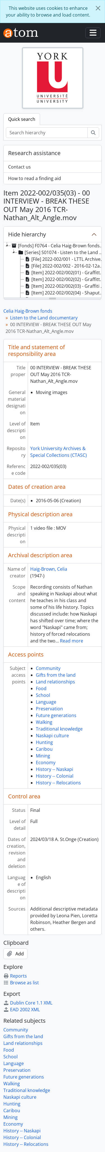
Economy (45, 762)
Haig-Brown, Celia (48, 569)
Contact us (19, 167)
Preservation (49, 709)
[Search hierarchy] (47, 132)
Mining (43, 756)
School (43, 695)
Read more (71, 641)
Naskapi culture (52, 735)
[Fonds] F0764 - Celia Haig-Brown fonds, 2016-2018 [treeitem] (58, 245)
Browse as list (21, 983)
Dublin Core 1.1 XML (27, 1003)
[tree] (52, 270)
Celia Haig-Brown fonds (27, 311)
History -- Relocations (58, 783)
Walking (44, 722)
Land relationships (55, 682)
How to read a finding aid (34, 178)
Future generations (56, 715)
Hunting (44, 742)
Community (48, 668)
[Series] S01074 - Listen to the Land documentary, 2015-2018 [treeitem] (61, 252)
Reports (15, 976)
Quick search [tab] (21, 119)
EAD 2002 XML (21, 1009)
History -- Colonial (54, 776)
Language (46, 702)
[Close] (98, 8)
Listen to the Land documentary (44, 318)
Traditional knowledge (59, 729)
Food (41, 688)
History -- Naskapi (54, 769)
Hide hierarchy (27, 234)
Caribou (44, 749)
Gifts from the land (56, 675)
